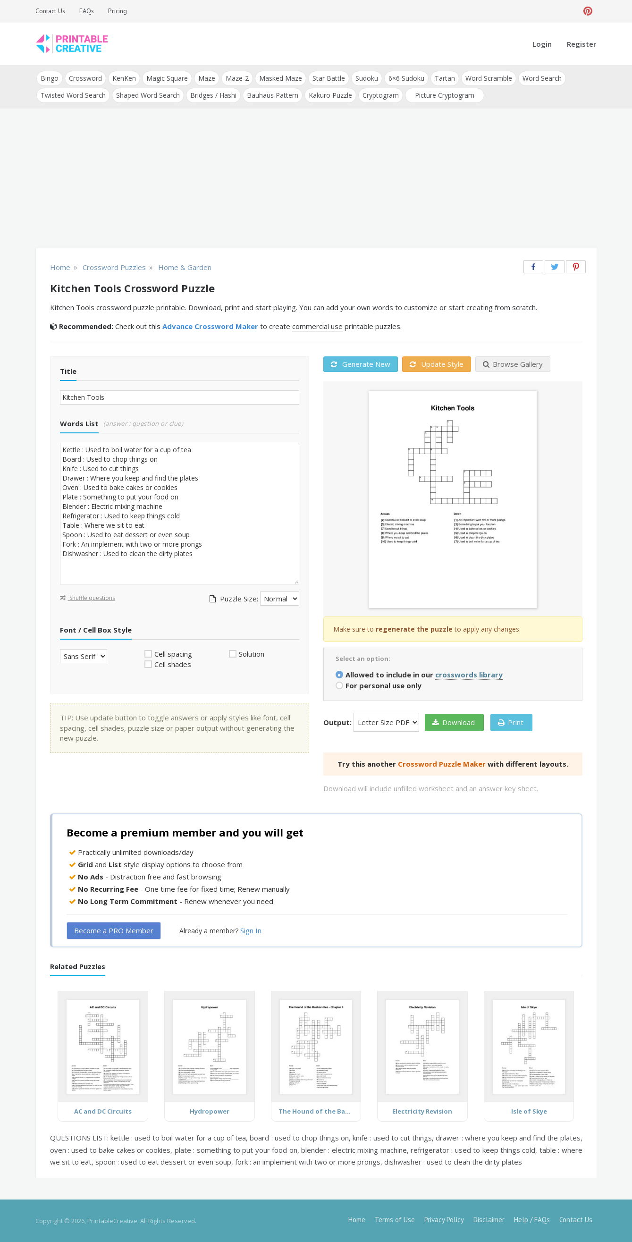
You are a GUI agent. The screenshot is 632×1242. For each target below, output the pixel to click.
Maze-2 (237, 78)
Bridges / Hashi (213, 95)
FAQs (86, 11)
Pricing (117, 11)
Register (581, 44)
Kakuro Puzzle (330, 95)
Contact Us (50, 11)
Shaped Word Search (148, 95)
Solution (251, 654)
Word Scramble (488, 78)
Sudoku (366, 78)
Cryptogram (380, 95)
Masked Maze (280, 78)
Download (453, 722)
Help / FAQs (532, 1219)
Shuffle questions (87, 598)
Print (510, 722)
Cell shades (172, 664)
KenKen (124, 78)
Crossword (85, 78)
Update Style (436, 364)
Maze (206, 78)
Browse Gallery (513, 364)
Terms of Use (395, 1219)
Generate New (360, 364)
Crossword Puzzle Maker (442, 764)
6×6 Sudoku (406, 78)
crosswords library (469, 674)
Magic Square (167, 78)
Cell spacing (173, 654)
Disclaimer (489, 1219)
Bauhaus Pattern (272, 95)
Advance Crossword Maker (210, 326)
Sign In (250, 930)
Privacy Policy (444, 1219)
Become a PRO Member (113, 930)
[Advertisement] (316, 179)
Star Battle (328, 78)
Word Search (542, 78)
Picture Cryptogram (444, 95)
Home (356, 1219)
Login (542, 44)
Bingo (50, 78)
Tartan (445, 78)
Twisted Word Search (73, 95)
